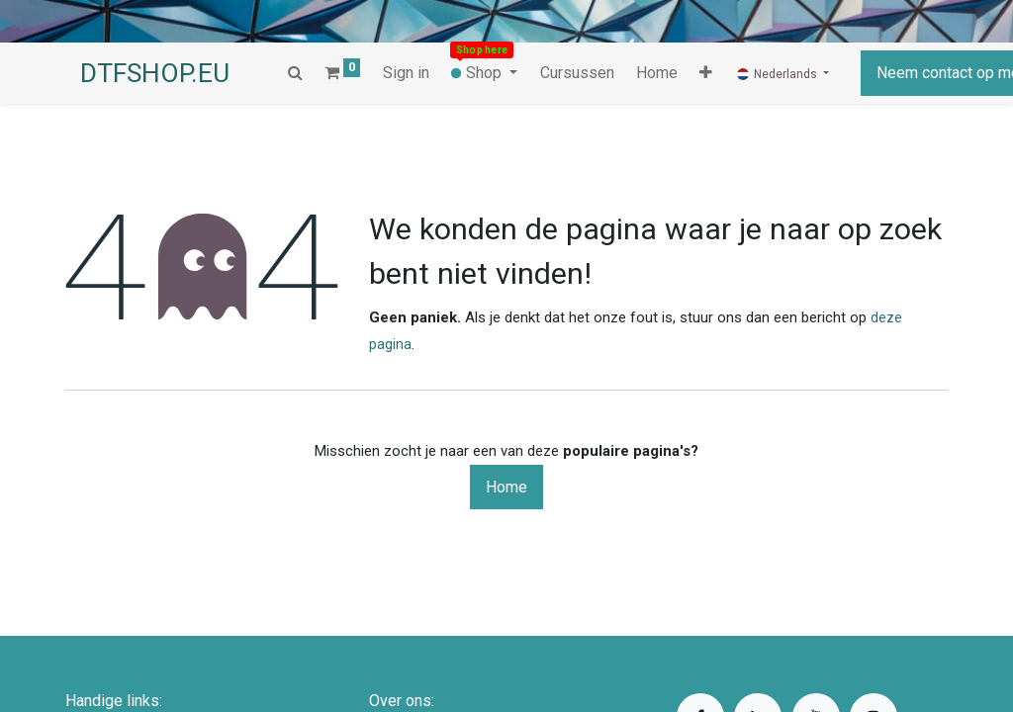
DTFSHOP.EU (155, 73)
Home (506, 487)
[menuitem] (576, 73)
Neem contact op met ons (901, 72)
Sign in (406, 72)
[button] (642, 73)
